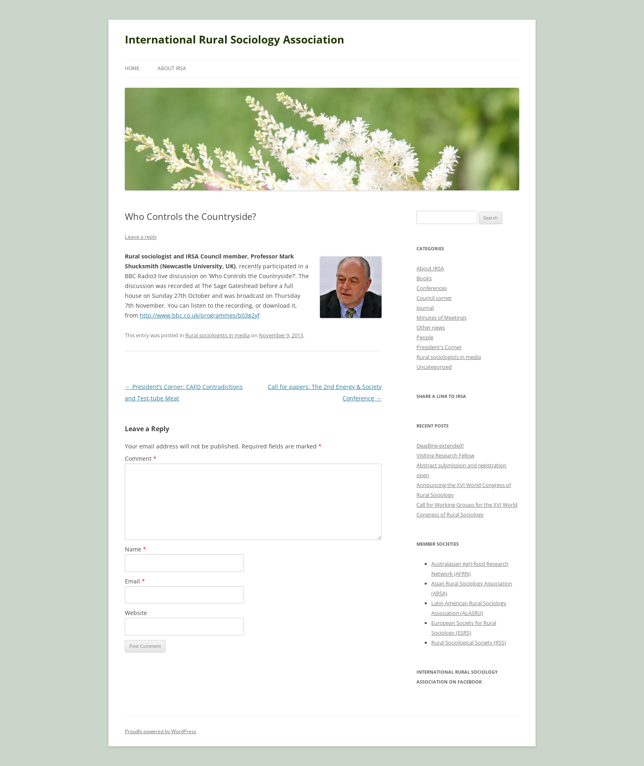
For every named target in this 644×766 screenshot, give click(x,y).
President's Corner (439, 347)
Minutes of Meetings (441, 317)
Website (136, 613)
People (424, 337)
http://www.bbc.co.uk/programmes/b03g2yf (200, 315)
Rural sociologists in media (217, 335)
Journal (425, 307)
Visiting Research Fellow (445, 455)
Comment (140, 458)
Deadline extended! (440, 445)
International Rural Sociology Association (234, 39)
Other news (430, 327)
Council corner (434, 298)
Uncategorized (434, 366)
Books (424, 278)
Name (135, 549)
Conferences (431, 288)
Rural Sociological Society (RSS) (468, 642)
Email (135, 581)
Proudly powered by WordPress (160, 731)
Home (132, 68)
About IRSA (172, 68)
